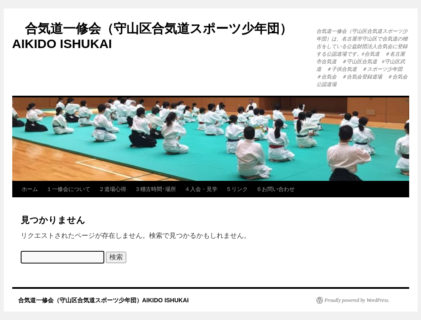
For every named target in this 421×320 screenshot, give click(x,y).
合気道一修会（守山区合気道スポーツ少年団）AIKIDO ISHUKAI (100, 300)
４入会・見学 (201, 189)
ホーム (30, 189)
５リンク (237, 189)
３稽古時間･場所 (155, 189)
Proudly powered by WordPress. (357, 300)
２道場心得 (112, 189)
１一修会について (68, 189)
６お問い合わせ (275, 189)
